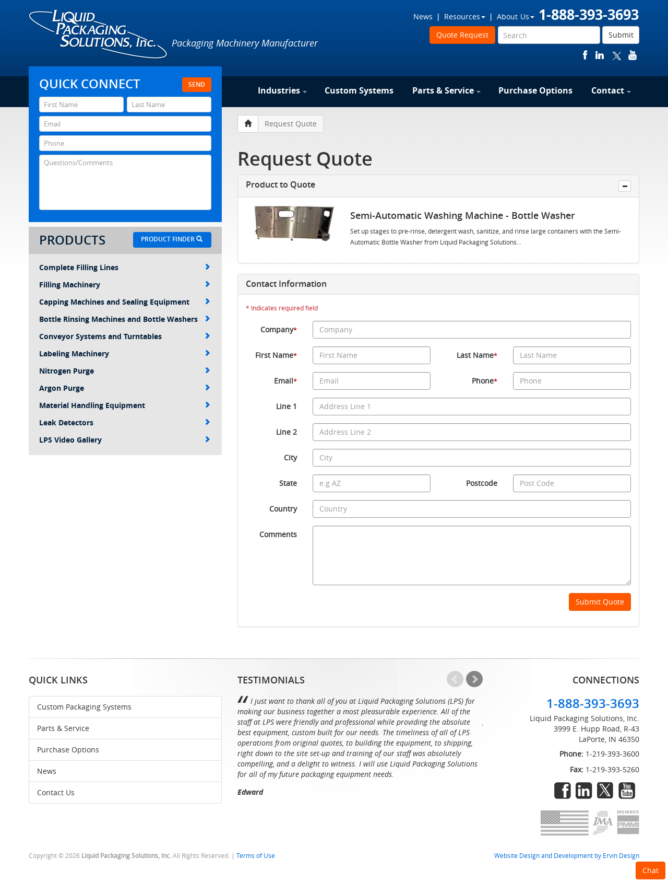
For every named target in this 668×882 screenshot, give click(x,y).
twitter (617, 55)
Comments (278, 534)
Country (283, 509)
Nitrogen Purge (124, 371)
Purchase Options (535, 90)
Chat (650, 870)
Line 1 (286, 406)
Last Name (477, 355)
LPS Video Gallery (124, 440)
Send (196, 84)
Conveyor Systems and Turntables (124, 336)
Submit (621, 35)
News (423, 16)
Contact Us (56, 792)
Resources (464, 16)
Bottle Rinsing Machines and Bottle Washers (124, 319)
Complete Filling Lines (124, 267)
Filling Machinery (124, 284)
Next (474, 679)
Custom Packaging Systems (84, 707)
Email (285, 381)
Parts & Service (446, 90)
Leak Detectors (124, 422)
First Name (276, 355)
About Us (515, 16)
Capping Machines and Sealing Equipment (124, 302)
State (288, 483)
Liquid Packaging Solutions (98, 35)
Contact (611, 90)
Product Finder (171, 239)
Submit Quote (600, 602)
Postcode (481, 483)
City (290, 457)
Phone (484, 381)
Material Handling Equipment (124, 405)
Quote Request (462, 35)
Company (278, 329)
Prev (455, 679)
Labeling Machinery (124, 353)
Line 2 (286, 432)
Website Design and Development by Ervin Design (566, 856)
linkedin (599, 55)
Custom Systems (359, 90)
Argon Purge (124, 388)
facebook (585, 55)
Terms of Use (255, 856)
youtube (632, 55)
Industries (282, 90)
